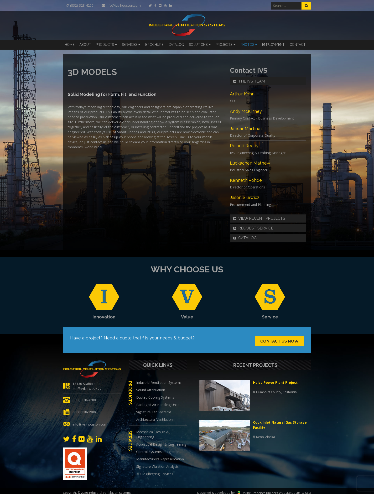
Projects (224, 45)
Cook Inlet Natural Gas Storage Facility (280, 421)
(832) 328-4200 (84, 395)
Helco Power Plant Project (275, 378)
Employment (273, 45)
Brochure (154, 45)
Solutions (198, 45)
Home (69, 45)
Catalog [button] (244, 238)
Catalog (176, 45)
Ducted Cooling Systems (155, 393)
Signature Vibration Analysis (157, 462)
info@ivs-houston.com (90, 420)
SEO (308, 488)
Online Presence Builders (256, 488)
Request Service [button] (252, 228)
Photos (247, 45)
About (85, 45)
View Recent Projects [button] (258, 218)
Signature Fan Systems (153, 408)
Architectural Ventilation (154, 415)
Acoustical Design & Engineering (161, 440)
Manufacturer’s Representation (160, 455)
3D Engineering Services (154, 470)
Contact (298, 45)
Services (129, 45)
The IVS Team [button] (248, 81)
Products (105, 45)
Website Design (290, 488)
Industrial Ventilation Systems (159, 378)
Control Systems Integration (158, 447)
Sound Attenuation (150, 386)
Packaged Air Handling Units (157, 400)
